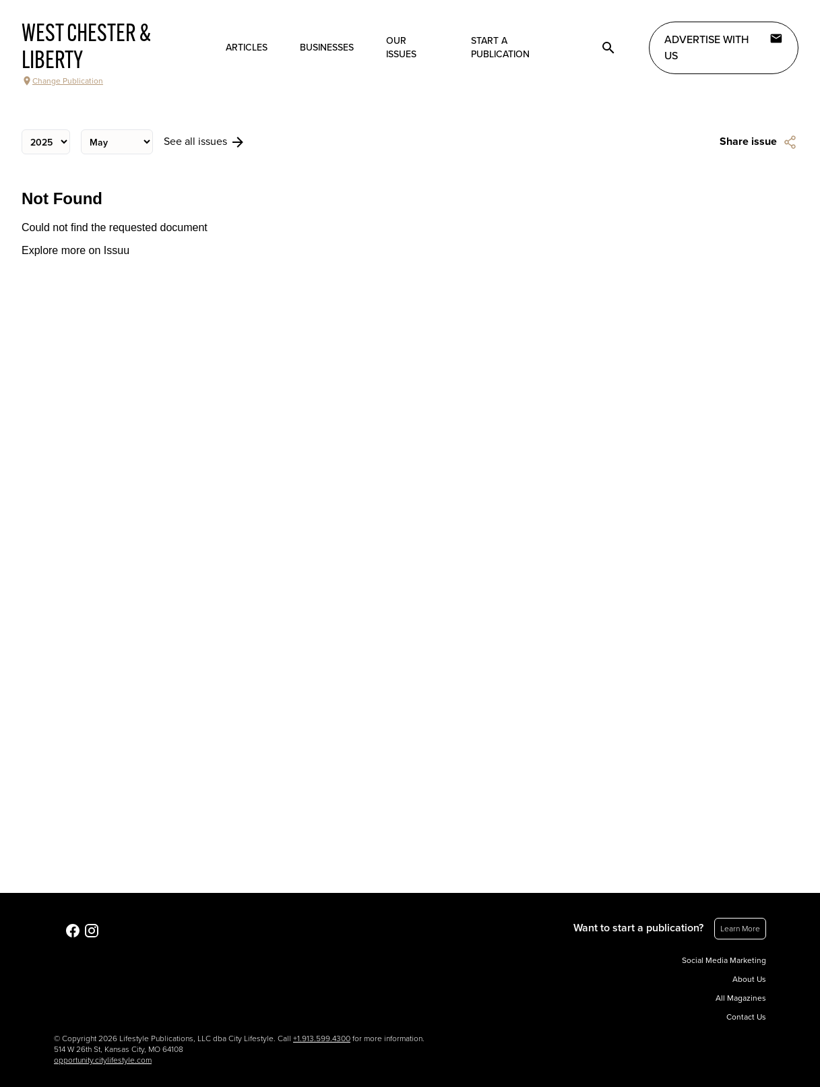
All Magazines (741, 998)
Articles (246, 47)
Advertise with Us (723, 47)
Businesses (327, 47)
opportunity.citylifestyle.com (103, 1060)
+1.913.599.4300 (321, 1038)
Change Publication (62, 80)
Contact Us (746, 1017)
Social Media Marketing (724, 960)
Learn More (740, 928)
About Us (749, 979)
